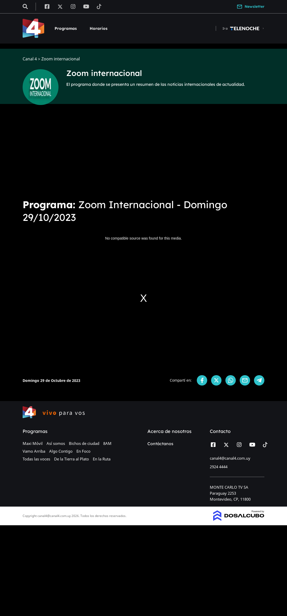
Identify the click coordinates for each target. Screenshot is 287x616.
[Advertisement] (143, 155)
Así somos (56, 443)
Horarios (98, 28)
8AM (107, 443)
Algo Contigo (61, 451)
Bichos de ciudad (84, 443)
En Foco (83, 451)
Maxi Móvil (33, 443)
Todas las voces (36, 458)
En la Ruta (101, 458)
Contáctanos (160, 443)
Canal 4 (30, 59)
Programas (66, 28)
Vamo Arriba (34, 451)
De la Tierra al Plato (71, 458)
